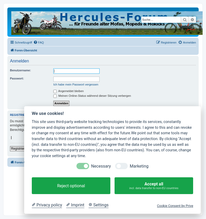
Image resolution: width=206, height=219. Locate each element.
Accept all (154, 185)
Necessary (101, 166)
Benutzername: (20, 70)
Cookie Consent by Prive (175, 206)
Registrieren (19, 149)
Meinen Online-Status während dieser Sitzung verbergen (92, 95)
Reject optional (71, 185)
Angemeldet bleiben (68, 91)
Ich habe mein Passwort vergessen (75, 84)
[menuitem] (38, 42)
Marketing (139, 166)
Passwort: (17, 78)
